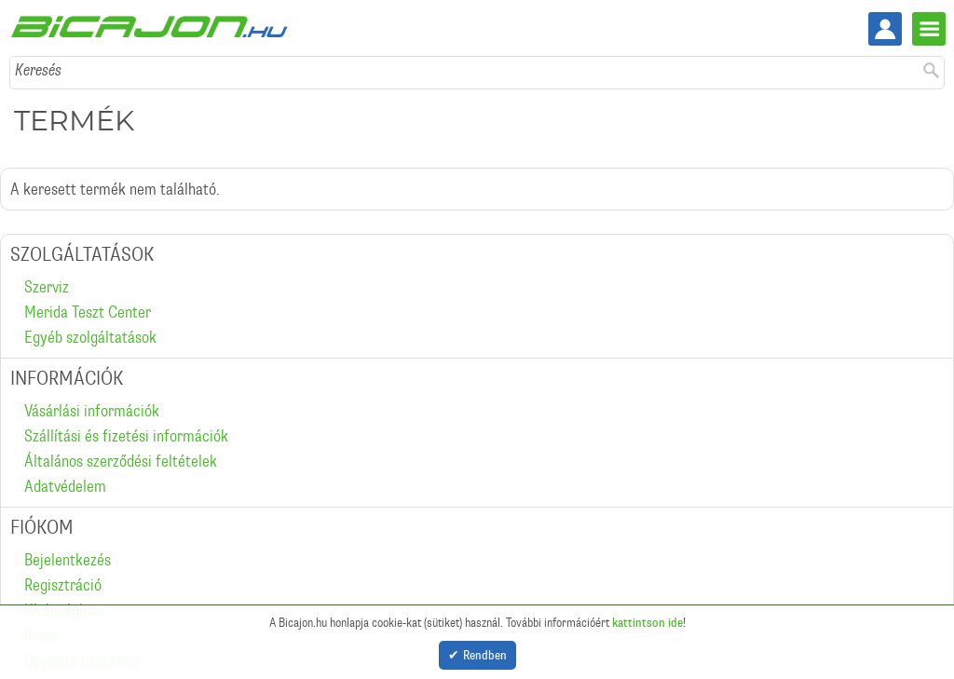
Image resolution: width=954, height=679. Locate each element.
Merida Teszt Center (87, 312)
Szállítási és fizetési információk (126, 436)
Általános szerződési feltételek (120, 461)
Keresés (38, 70)
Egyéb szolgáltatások (90, 337)
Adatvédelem (65, 486)
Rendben (485, 652)
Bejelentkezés (67, 560)
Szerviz (46, 287)
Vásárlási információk (91, 411)
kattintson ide (647, 619)
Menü (929, 29)
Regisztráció (63, 585)
